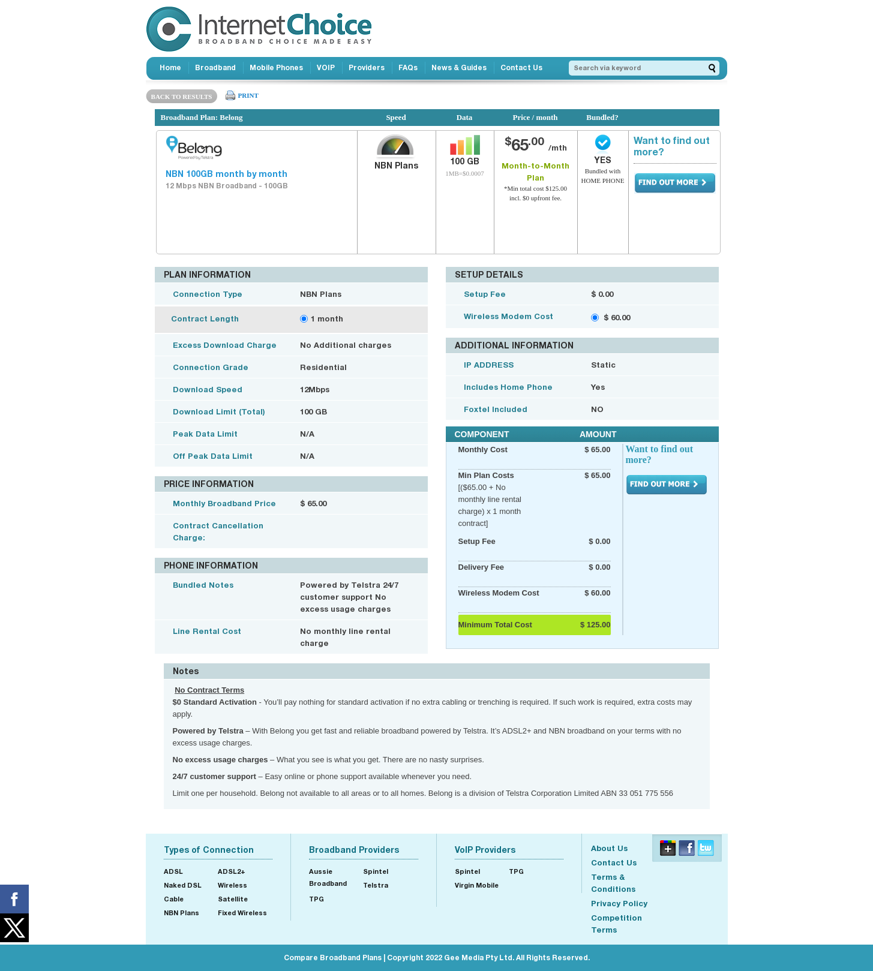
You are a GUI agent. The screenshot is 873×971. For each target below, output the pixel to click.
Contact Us (521, 67)
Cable (174, 899)
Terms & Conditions (613, 883)
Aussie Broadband (328, 877)
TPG (316, 899)
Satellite (233, 899)
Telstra (375, 885)
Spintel (375, 871)
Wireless (232, 885)
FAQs (408, 67)
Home (170, 67)
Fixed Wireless (242, 912)
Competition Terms (616, 923)
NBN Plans (181, 912)
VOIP (326, 67)
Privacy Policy (619, 903)
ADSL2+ (231, 871)
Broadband (215, 67)
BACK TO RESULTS (181, 96)
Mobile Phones (276, 67)
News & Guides (459, 67)
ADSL (173, 871)
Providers (367, 67)
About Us (609, 848)
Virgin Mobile (477, 885)
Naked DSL (183, 885)
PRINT (248, 95)
